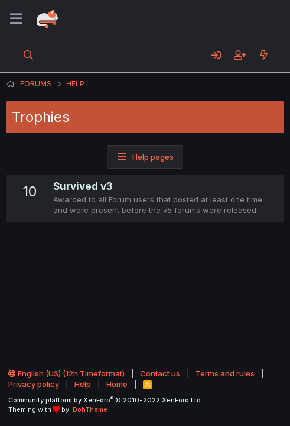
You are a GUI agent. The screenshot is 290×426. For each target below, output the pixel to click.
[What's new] (264, 55)
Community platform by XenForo (105, 400)
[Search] (29, 55)
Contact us (160, 373)
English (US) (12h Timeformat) (66, 373)
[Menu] (16, 19)
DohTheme (90, 409)
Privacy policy (33, 384)
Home (117, 384)
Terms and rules (225, 373)
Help (82, 384)
